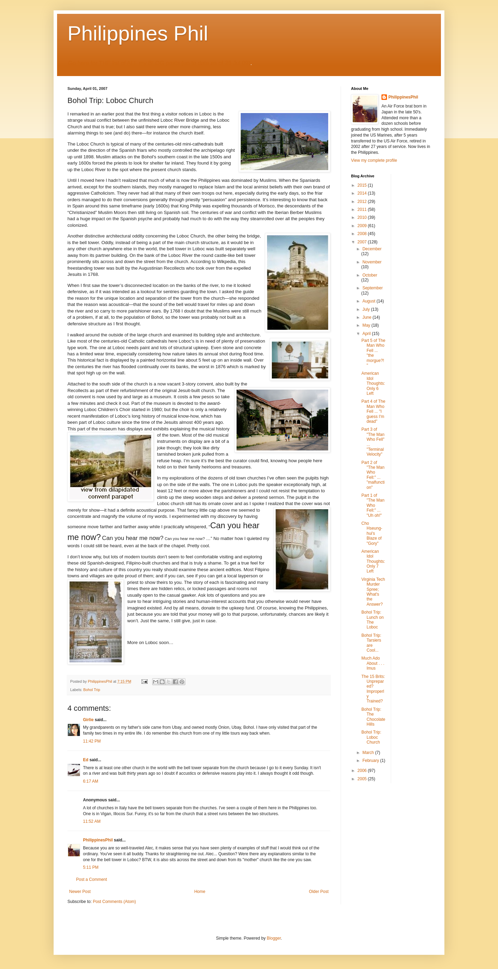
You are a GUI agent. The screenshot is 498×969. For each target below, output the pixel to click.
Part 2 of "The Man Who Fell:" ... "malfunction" (373, 475)
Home (199, 891)
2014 (363, 193)
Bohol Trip (91, 690)
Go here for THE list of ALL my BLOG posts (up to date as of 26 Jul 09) (159, 63)
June (367, 317)
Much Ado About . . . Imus (372, 663)
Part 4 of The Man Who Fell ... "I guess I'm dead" (373, 411)
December (371, 248)
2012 (363, 201)
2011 (363, 209)
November (371, 262)
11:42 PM (92, 741)
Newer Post (80, 891)
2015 (363, 185)
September (372, 288)
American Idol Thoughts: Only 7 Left (373, 561)
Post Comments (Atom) (114, 901)
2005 (363, 778)
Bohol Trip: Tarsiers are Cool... (371, 643)
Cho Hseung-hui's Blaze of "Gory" (371, 533)
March (368, 752)
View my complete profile (374, 160)
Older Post (319, 891)
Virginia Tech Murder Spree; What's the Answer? (373, 592)
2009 (363, 225)
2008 (363, 233)
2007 (363, 242)
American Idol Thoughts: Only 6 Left (373, 383)
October (369, 275)
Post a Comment (91, 879)
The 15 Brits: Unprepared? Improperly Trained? (373, 689)
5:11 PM (91, 867)
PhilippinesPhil (98, 840)
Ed (85, 759)
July (366, 309)
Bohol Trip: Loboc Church (371, 737)
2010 (363, 217)
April (367, 333)
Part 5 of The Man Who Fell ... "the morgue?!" (373, 353)
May (366, 325)
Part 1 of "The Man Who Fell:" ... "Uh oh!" (373, 505)
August (369, 301)
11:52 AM (92, 821)
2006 (363, 770)
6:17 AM (90, 781)
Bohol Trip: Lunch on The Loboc (372, 620)
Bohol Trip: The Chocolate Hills (373, 717)
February (371, 760)
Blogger (274, 938)
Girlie (88, 719)
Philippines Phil (137, 33)
